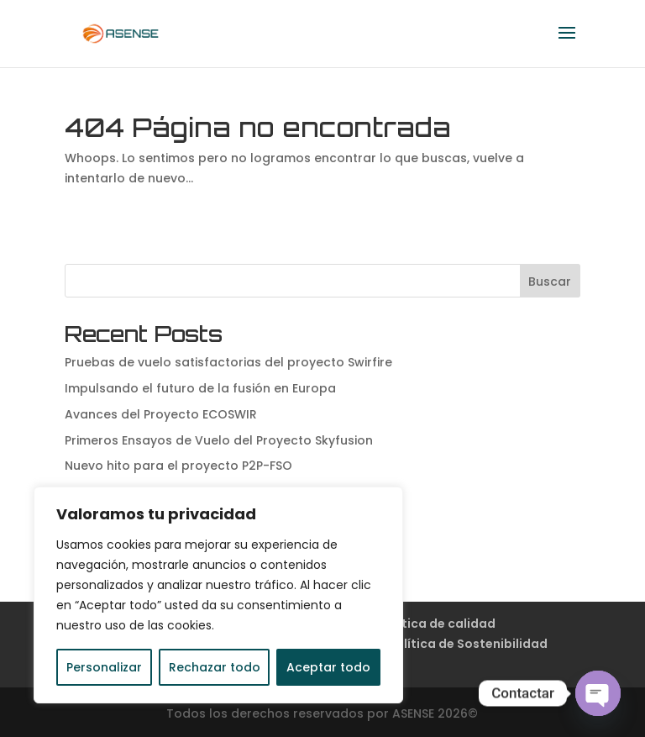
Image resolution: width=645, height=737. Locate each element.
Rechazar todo (214, 667)
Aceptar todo (328, 667)
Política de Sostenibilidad (468, 643)
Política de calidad (437, 623)
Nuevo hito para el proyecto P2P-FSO (178, 465)
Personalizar (104, 667)
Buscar (549, 281)
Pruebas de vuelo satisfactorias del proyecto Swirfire (228, 362)
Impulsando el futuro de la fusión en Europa (200, 388)
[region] (218, 595)
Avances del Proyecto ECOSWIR (161, 414)
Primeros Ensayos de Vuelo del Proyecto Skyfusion (219, 440)
